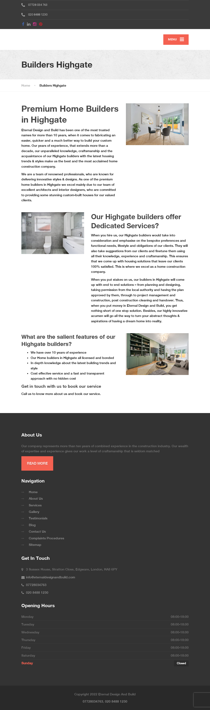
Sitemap (35, 545)
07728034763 (93, 701)
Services (35, 505)
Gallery (34, 512)
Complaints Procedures (46, 538)
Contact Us (37, 531)
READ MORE (37, 463)
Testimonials (38, 518)
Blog (32, 525)
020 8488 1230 (116, 701)
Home (33, 492)
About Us (36, 498)
